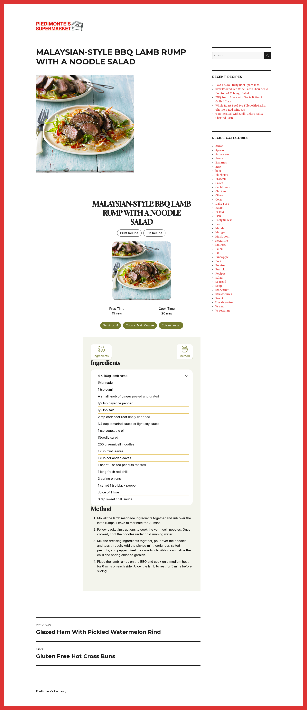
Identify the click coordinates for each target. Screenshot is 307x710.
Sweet (219, 298)
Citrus (219, 195)
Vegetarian (222, 310)
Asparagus (222, 154)
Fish (218, 216)
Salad (219, 277)
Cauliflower (222, 187)
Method (185, 351)
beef (218, 171)
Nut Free (220, 245)
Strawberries (223, 294)
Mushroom (222, 236)
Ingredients (101, 351)
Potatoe (220, 265)
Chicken (220, 191)
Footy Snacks (223, 220)
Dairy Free (222, 203)
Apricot (220, 150)
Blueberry (221, 175)
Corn (218, 199)
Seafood (220, 282)
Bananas (221, 162)
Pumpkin (221, 269)
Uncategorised (225, 302)
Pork (218, 261)
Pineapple (222, 257)
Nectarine (221, 240)
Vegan (219, 306)
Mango (220, 232)
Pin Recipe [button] (154, 233)
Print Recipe (129, 233)
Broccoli (220, 179)
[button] (187, 376)
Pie (217, 253)
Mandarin (221, 228)
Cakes (219, 183)
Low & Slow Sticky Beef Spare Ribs (237, 85)
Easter (219, 208)
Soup (218, 286)
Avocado (220, 158)
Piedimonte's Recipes (50, 691)
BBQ (218, 166)
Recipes (220, 273)
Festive (220, 212)
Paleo (219, 249)
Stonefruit (221, 290)
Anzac (219, 146)
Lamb (219, 224)
